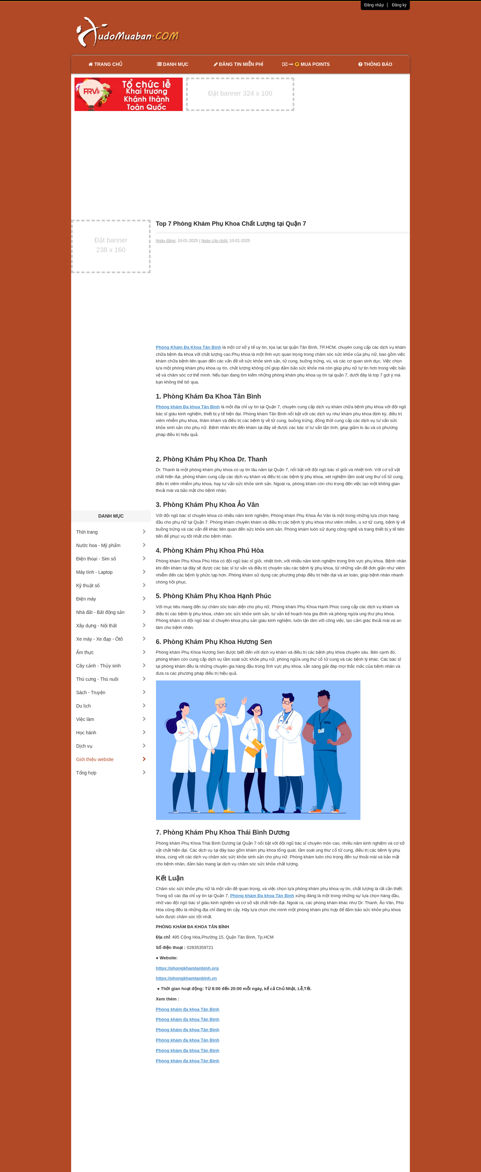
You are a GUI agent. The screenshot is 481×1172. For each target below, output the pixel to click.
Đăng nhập (374, 5)
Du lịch (111, 706)
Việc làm (111, 719)
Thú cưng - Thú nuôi (111, 679)
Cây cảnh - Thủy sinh (111, 665)
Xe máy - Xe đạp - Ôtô (111, 639)
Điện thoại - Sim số (111, 558)
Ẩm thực (111, 652)
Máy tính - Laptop (111, 572)
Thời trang (111, 532)
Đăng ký (399, 5)
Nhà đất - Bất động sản (111, 612)
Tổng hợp (111, 772)
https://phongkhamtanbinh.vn (186, 978)
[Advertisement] (311, 32)
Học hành (111, 732)
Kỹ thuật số (111, 585)
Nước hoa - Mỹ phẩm (111, 545)
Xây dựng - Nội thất (111, 625)
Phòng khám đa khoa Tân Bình (187, 1009)
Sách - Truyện (111, 692)
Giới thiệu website (111, 759)
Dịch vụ (111, 746)
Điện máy (111, 599)
